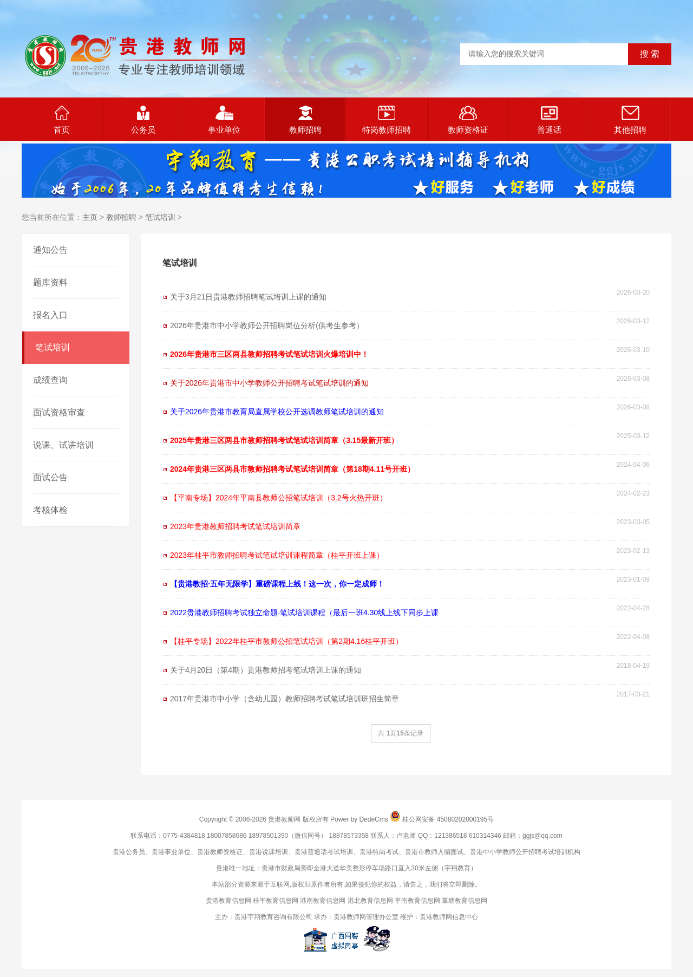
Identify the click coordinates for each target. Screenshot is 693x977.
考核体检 (50, 509)
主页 (89, 217)
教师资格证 (468, 120)
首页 (62, 120)
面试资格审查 (59, 412)
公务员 (143, 120)
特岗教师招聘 (386, 120)
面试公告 (50, 477)
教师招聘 (305, 120)
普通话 (549, 120)
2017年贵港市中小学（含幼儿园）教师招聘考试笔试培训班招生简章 (284, 698)
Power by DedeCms (359, 819)
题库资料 (50, 282)
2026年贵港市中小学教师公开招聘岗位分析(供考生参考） (267, 325)
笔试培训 (160, 217)
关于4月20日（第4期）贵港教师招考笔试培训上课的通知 (265, 670)
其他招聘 (630, 120)
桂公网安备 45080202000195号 (448, 819)
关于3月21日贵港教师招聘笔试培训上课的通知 (248, 296)
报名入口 (50, 315)
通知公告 (50, 250)
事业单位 (224, 120)
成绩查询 (50, 380)
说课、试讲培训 (63, 445)
